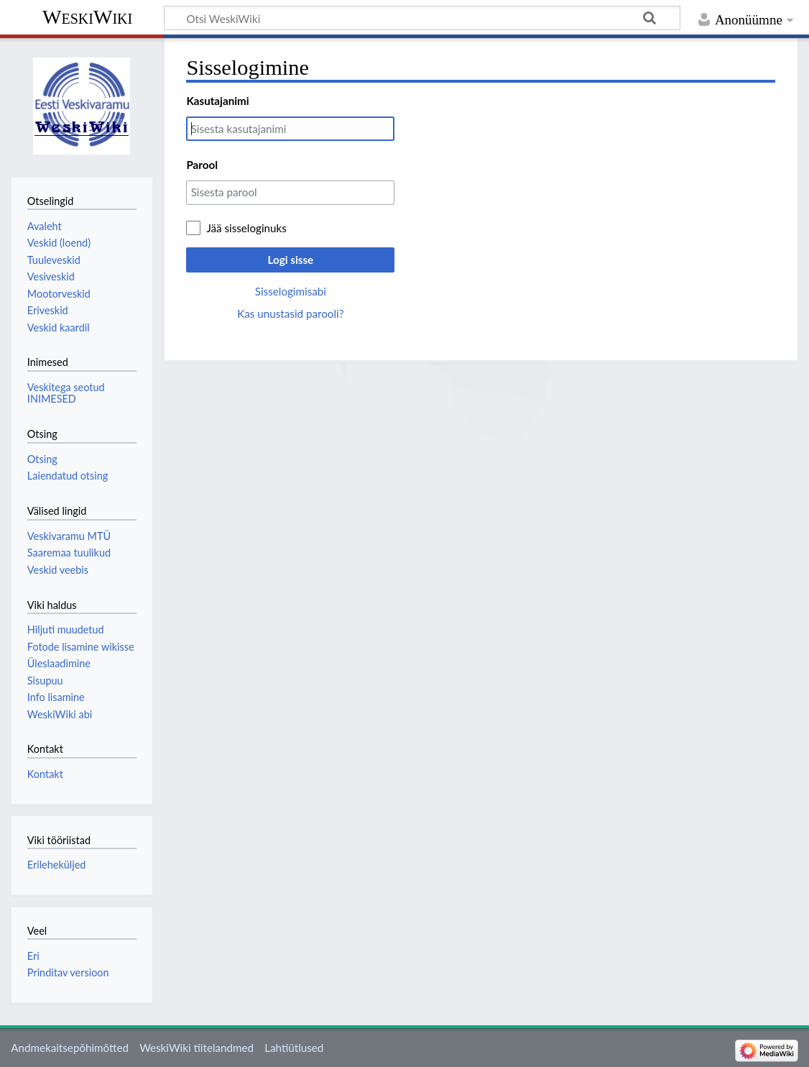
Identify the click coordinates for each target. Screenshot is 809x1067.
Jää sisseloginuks (246, 227)
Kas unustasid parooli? (290, 313)
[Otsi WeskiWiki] (422, 17)
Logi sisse (291, 259)
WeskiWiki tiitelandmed (196, 1047)
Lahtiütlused (293, 1047)
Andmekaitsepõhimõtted (70, 1047)
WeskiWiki (87, 17)
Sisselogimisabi (290, 291)
